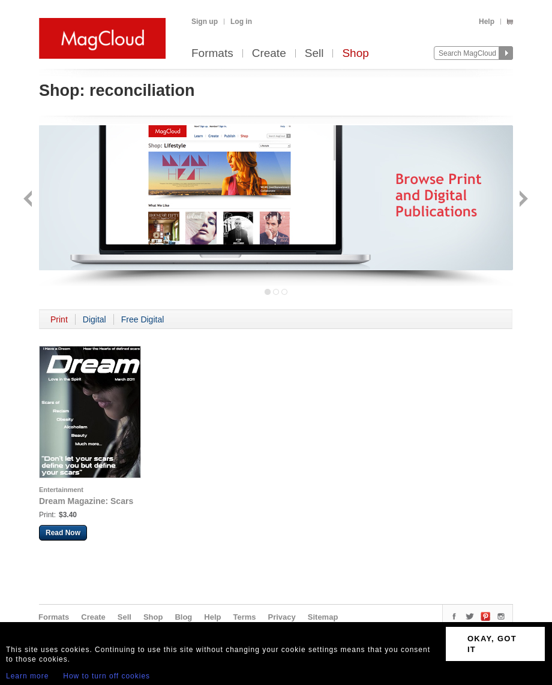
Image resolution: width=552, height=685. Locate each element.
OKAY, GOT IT (492, 644)
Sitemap (323, 616)
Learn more (27, 676)
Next (522, 199)
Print (59, 319)
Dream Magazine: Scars (86, 501)
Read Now (63, 533)
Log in (241, 21)
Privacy (282, 616)
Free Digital (142, 319)
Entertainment (61, 489)
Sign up (204, 21)
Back (29, 199)
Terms (244, 616)
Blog (183, 616)
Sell (314, 53)
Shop (355, 53)
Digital (94, 319)
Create (269, 53)
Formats (212, 53)
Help (486, 21)
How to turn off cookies (106, 676)
